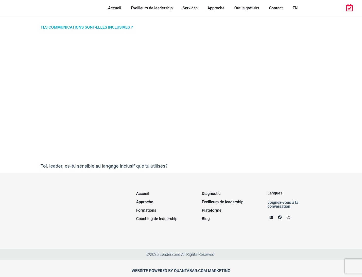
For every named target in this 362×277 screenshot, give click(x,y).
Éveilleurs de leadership (152, 8)
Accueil (114, 8)
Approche (215, 8)
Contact (276, 8)
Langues (274, 193)
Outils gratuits (246, 8)
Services (190, 8)
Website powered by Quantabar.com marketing (181, 270)
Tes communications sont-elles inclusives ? (87, 27)
